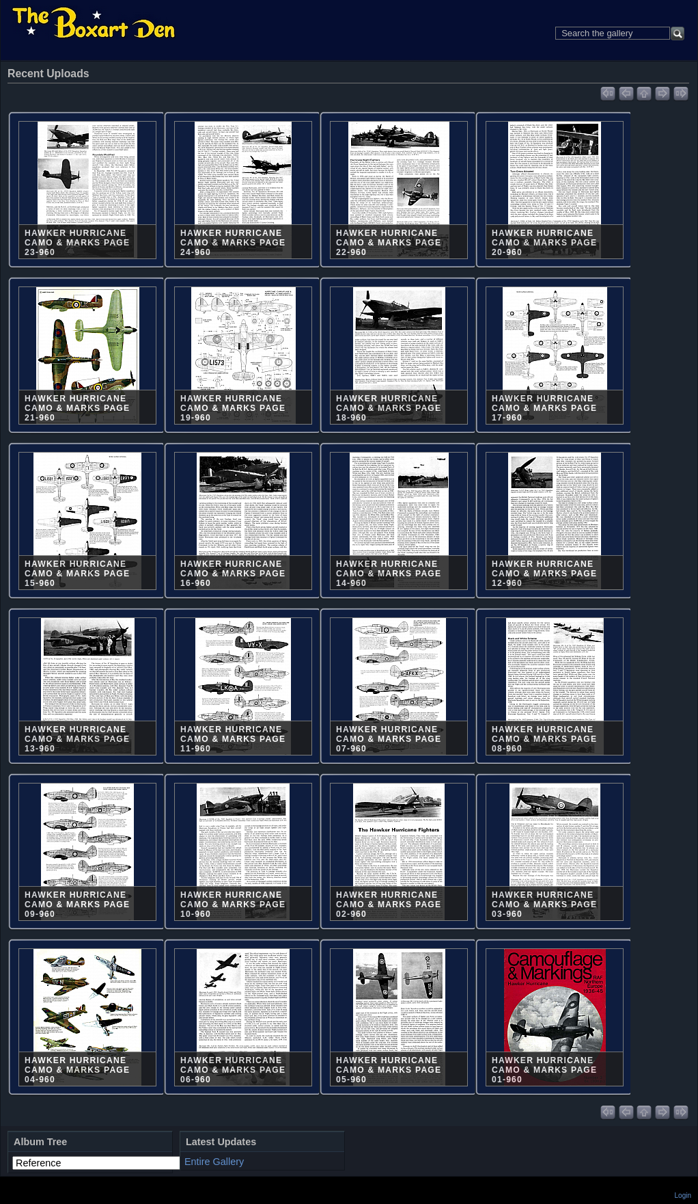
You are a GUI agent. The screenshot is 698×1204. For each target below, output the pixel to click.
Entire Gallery (214, 1161)
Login (683, 1195)
